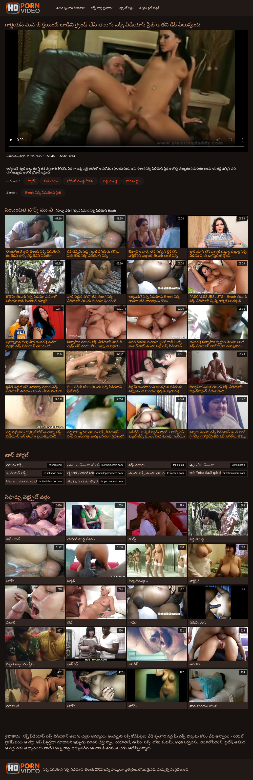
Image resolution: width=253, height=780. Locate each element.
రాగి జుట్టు (133, 181)
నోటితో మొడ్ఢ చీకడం (80, 181)
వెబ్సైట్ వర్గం (126, 8)
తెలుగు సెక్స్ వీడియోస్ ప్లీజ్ (43, 193)
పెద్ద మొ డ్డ (110, 181)
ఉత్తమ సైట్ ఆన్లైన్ (150, 8)
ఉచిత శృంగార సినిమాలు (70, 8)
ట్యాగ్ (31, 181)
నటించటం (51, 181)
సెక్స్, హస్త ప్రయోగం (102, 8)
